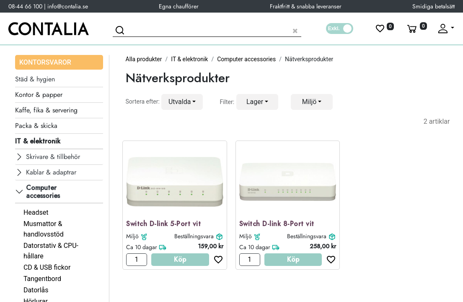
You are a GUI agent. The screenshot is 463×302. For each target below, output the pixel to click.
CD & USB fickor (47, 267)
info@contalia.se (67, 6)
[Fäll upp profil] (445, 28)
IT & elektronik (189, 59)
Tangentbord (42, 279)
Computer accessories (246, 59)
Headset (36, 212)
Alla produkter (144, 59)
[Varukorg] (416, 28)
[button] (182, 102)
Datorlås (36, 290)
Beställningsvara (194, 236)
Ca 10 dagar (141, 247)
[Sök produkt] (207, 29)
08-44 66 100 (25, 6)
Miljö (132, 236)
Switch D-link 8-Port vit (276, 224)
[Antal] (136, 259)
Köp (180, 259)
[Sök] (121, 31)
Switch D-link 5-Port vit (163, 224)
